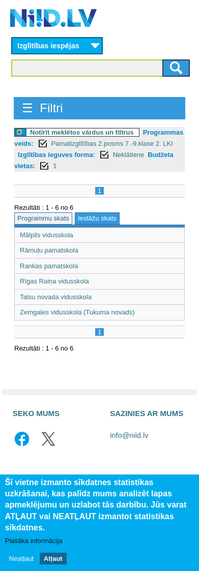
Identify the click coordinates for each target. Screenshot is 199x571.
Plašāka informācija (34, 541)
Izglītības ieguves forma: (56, 154)
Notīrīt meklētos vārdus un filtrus (82, 132)
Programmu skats (43, 218)
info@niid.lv (129, 435)
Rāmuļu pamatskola (49, 250)
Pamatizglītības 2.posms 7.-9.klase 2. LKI (112, 143)
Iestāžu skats (97, 218)
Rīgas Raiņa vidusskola (54, 281)
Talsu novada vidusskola (56, 297)
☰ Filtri (42, 108)
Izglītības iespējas (48, 46)
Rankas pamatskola (49, 266)
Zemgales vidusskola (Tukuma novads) (77, 312)
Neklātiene (128, 154)
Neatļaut (21, 558)
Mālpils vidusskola (46, 235)
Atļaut (53, 558)
